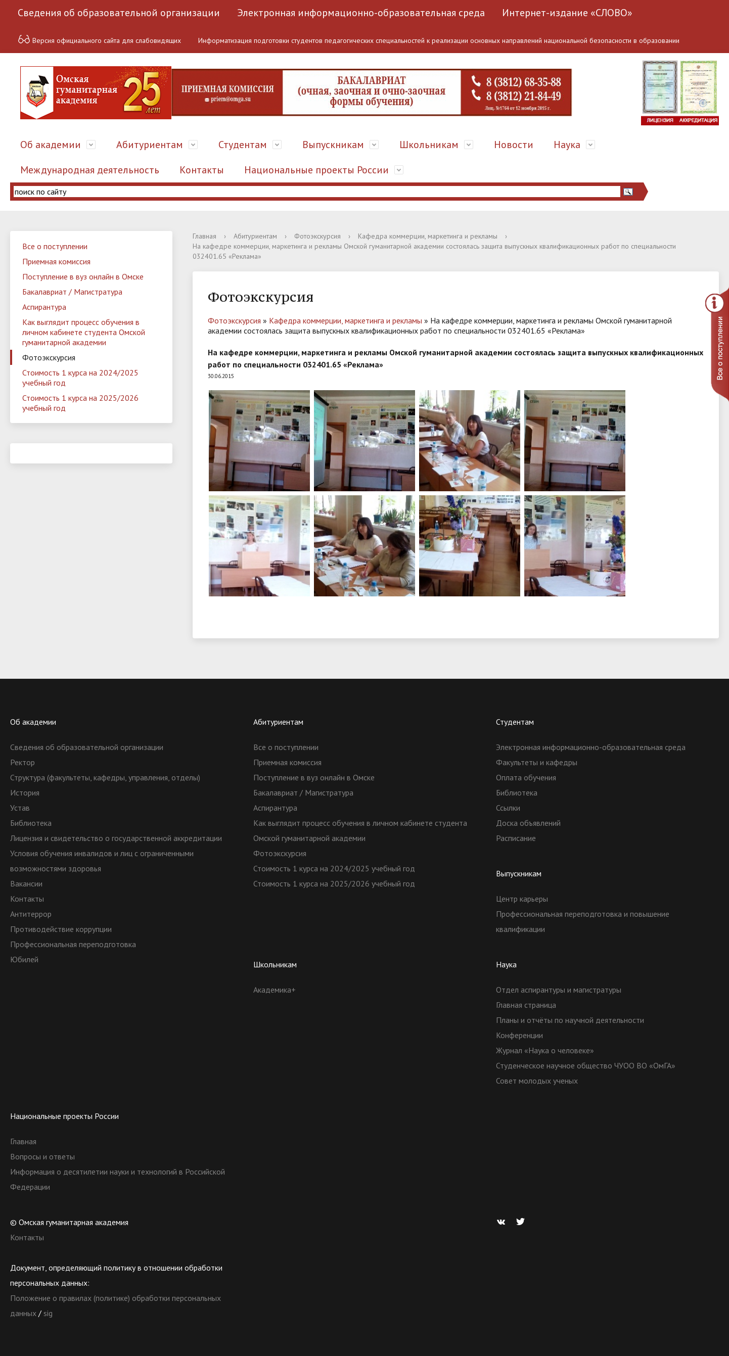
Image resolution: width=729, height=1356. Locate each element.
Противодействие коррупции (61, 929)
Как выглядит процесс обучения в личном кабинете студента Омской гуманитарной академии (83, 332)
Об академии (50, 144)
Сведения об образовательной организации (119, 12)
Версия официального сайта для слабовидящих (99, 39)
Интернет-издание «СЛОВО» (567, 12)
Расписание (516, 838)
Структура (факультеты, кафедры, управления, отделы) (105, 777)
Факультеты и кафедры (536, 762)
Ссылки (508, 808)
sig (48, 1313)
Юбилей (24, 959)
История (24, 792)
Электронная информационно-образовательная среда (361, 12)
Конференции (519, 1035)
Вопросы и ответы (42, 1156)
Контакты (201, 169)
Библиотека (31, 823)
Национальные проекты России (316, 169)
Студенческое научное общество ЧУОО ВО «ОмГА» (585, 1065)
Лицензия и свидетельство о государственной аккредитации (116, 838)
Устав (20, 808)
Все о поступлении (54, 246)
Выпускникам (333, 144)
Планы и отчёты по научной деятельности (570, 1020)
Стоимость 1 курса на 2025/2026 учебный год (80, 403)
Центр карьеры (522, 899)
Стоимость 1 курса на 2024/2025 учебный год (80, 377)
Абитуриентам (149, 144)
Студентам (242, 144)
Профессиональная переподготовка (73, 944)
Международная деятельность (89, 169)
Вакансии (26, 883)
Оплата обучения (526, 777)
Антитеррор (31, 914)
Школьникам (429, 144)
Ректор (22, 762)
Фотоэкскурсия (48, 357)
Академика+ (274, 990)
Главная (204, 236)
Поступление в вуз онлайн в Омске (83, 276)
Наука (567, 144)
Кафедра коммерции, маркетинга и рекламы (427, 236)
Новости (513, 144)
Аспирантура (44, 307)
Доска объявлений (528, 823)
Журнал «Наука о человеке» (545, 1050)
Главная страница (526, 1005)
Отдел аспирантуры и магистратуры (558, 990)
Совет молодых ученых (537, 1081)
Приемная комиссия (56, 261)
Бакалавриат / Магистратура (72, 292)
